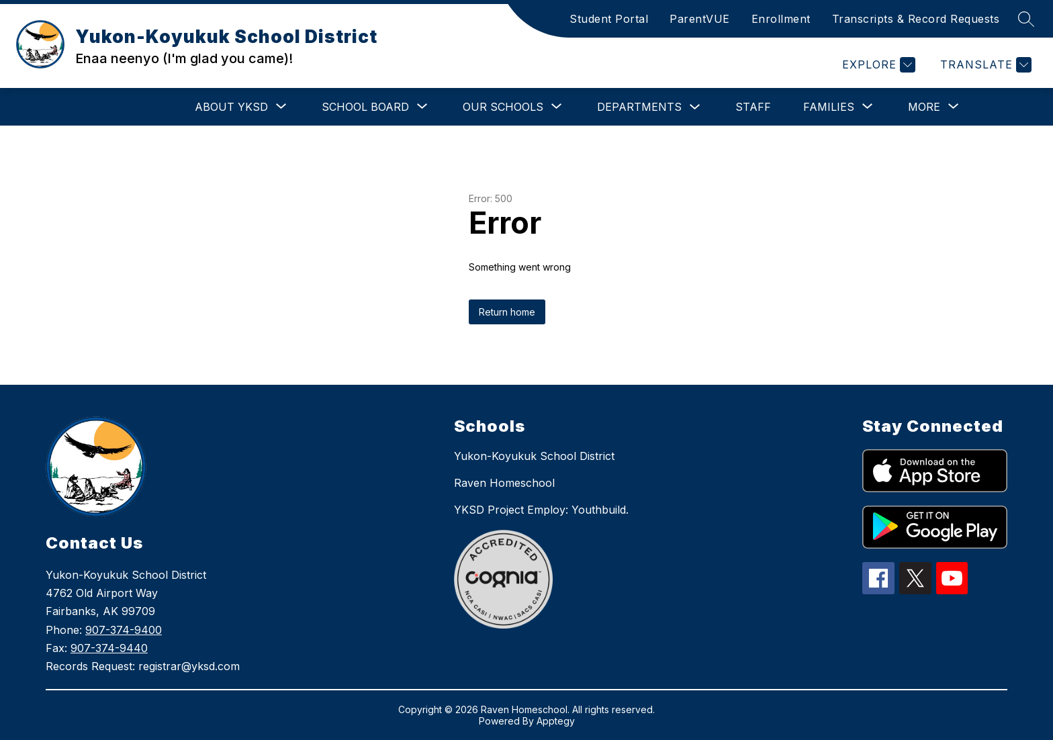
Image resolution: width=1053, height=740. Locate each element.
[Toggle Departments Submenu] (695, 107)
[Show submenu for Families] (828, 107)
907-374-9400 (123, 630)
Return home (507, 312)
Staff (753, 106)
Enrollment (781, 19)
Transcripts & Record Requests (916, 19)
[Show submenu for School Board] (365, 107)
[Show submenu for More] (924, 107)
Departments (639, 106)
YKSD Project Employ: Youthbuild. (541, 509)
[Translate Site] (984, 64)
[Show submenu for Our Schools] (503, 107)
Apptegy (556, 721)
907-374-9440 (109, 648)
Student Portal (608, 19)
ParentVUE (700, 19)
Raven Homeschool (504, 483)
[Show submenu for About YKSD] (231, 107)
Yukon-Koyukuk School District (534, 456)
